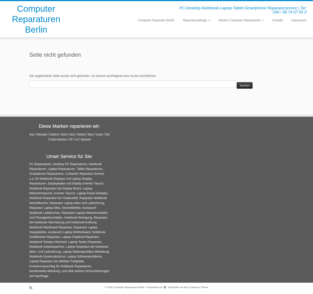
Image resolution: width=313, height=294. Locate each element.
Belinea (81, 134)
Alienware (42, 134)
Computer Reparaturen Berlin (36, 19)
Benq (90, 134)
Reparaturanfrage (196, 20)
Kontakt (277, 20)
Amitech (54, 134)
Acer (32, 134)
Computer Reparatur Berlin (156, 20)
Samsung (86, 139)
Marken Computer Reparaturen (241, 20)
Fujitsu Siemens (58, 139)
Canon (99, 134)
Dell (107, 134)
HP (71, 139)
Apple (64, 134)
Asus (72, 134)
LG (76, 139)
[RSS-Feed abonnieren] (32, 287)
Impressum (298, 20)
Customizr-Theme (198, 287)
